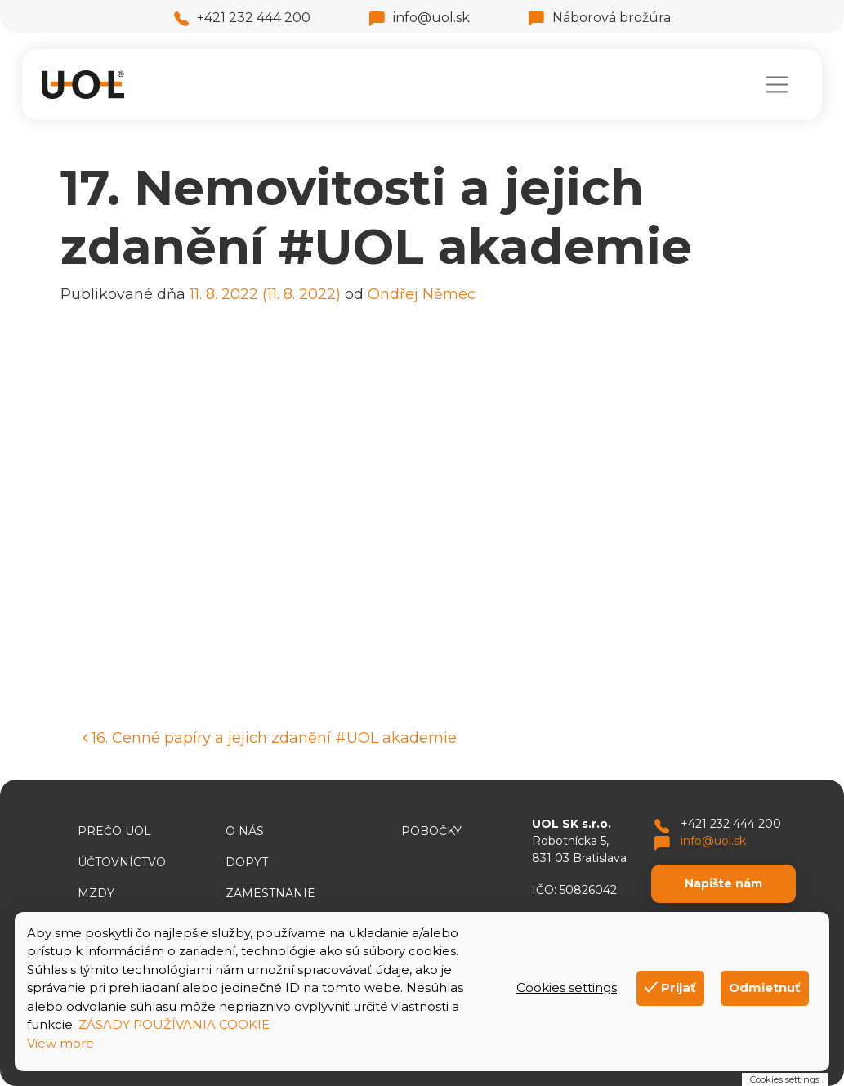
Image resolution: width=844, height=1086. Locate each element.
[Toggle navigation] (776, 84)
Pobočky (431, 831)
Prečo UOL (114, 831)
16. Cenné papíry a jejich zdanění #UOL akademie (270, 738)
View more (60, 1043)
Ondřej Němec (422, 294)
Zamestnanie (270, 893)
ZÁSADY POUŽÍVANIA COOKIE (174, 1024)
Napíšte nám (723, 883)
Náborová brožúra (600, 17)
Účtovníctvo (122, 862)
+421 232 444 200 (242, 17)
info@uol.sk (419, 17)
